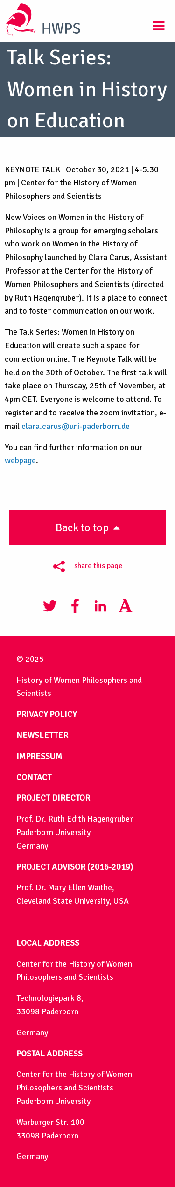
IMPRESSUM (39, 756)
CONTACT (33, 777)
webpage (20, 460)
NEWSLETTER (42, 735)
